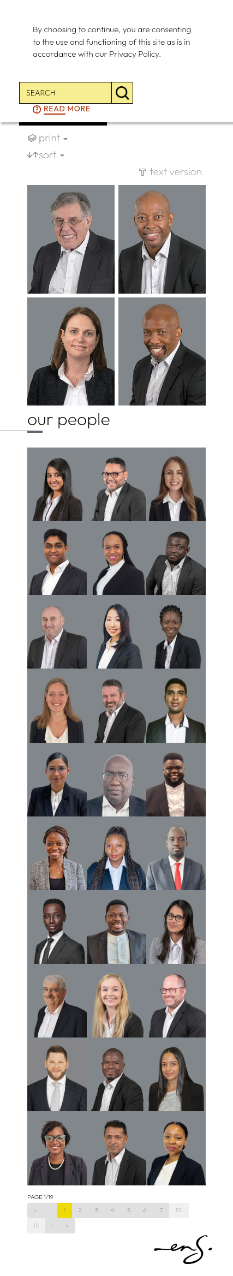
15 (36, 1225)
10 (179, 1210)
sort (51, 154)
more (67, 109)
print (53, 137)
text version (176, 171)
